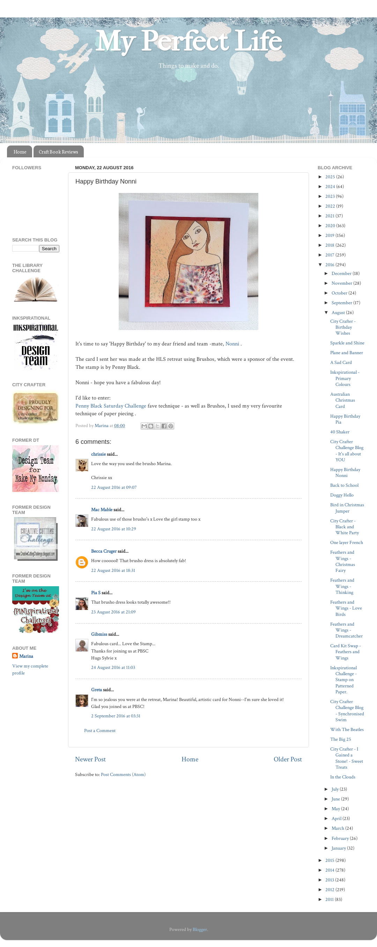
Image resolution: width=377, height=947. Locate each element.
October (340, 293)
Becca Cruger (104, 551)
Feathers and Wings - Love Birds (346, 608)
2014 (330, 870)
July (336, 789)
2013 (330, 880)
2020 (330, 225)
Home (20, 151)
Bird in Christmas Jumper (347, 507)
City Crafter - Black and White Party (344, 526)
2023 (330, 196)
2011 (330, 899)
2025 (330, 176)
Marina (26, 656)
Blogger (200, 929)
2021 (330, 215)
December (342, 273)
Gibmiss (99, 634)
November (342, 283)
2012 (330, 889)
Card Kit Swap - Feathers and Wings (345, 651)
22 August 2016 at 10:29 (113, 528)
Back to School (344, 485)
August (339, 312)
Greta (96, 689)
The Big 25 (340, 739)
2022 (330, 206)
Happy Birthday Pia (345, 419)
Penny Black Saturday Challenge (110, 406)
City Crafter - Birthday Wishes (343, 327)
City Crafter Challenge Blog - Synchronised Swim (347, 710)
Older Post (288, 759)
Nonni (233, 344)
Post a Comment (100, 730)
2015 (330, 860)
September (342, 302)
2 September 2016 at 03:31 (115, 716)
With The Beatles (347, 729)
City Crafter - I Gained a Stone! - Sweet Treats (346, 758)
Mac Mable (101, 509)
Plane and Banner (346, 352)
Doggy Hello (342, 495)
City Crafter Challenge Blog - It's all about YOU (346, 450)
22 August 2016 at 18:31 (113, 570)
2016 (330, 264)
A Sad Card (341, 362)
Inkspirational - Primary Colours (345, 378)
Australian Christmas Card (342, 400)
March (338, 828)
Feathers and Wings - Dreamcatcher (346, 630)
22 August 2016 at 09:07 (114, 487)
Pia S (96, 592)
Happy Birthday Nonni (345, 472)
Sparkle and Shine (347, 343)
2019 (330, 235)
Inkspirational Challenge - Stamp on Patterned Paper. (343, 679)
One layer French (346, 542)
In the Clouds (342, 777)
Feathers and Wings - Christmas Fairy (342, 561)
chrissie (98, 454)
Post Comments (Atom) (123, 774)
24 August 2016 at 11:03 (113, 667)
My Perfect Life (188, 41)
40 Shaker (339, 431)
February (341, 838)
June (336, 799)
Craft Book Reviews (58, 151)
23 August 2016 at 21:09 (113, 612)
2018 (330, 245)
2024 (330, 186)
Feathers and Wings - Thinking (342, 586)
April (337, 818)
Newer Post (90, 759)
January (339, 848)
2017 (330, 255)
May (336, 808)
